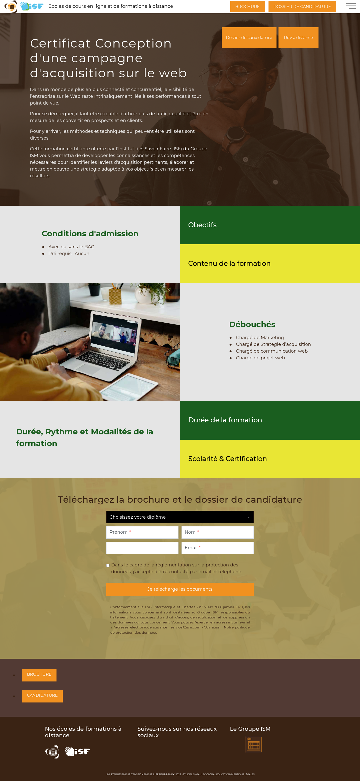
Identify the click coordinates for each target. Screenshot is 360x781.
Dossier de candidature (249, 37)
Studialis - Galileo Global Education (206, 774)
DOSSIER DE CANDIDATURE (302, 6)
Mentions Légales (242, 774)
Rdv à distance (298, 37)
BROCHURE (247, 6)
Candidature (42, 695)
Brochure (39, 674)
